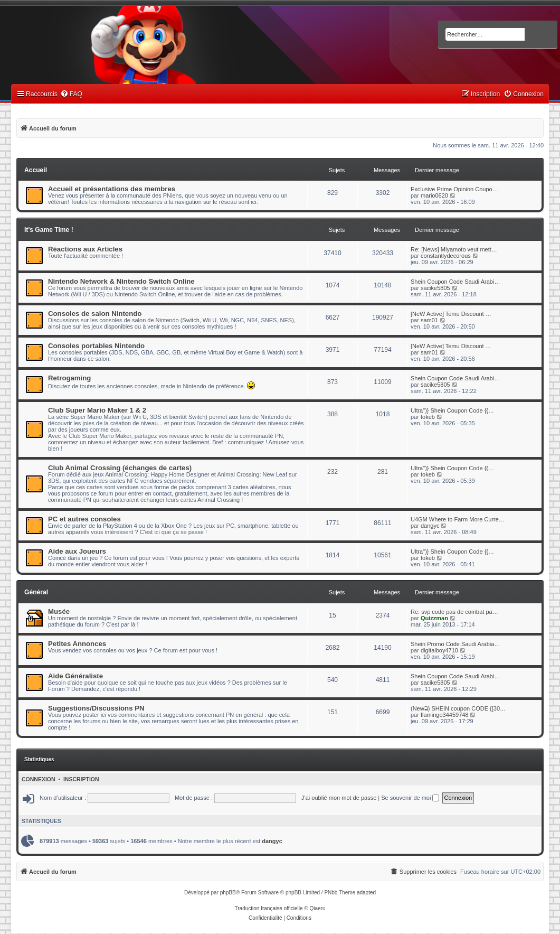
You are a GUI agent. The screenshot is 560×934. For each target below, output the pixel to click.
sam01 (429, 320)
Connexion (38, 779)
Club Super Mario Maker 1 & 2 (97, 410)
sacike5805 (435, 288)
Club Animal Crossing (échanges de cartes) (120, 468)
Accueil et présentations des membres (111, 189)
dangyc (430, 525)
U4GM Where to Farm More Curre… (458, 519)
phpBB (228, 892)
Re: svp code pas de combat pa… (454, 612)
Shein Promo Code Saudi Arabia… (455, 644)
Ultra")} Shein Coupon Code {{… (452, 410)
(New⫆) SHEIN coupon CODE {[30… (458, 708)
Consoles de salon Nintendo (94, 313)
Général (36, 592)
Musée (59, 611)
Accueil (35, 170)
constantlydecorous (446, 256)
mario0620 (434, 195)
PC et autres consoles (84, 519)
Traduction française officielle (269, 908)
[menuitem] (71, 94)
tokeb (428, 417)
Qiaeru (317, 908)
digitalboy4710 (439, 650)
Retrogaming (69, 378)
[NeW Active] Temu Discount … (451, 314)
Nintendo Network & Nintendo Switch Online (121, 281)
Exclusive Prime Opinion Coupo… (454, 189)
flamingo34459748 (445, 715)
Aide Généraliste (75, 676)
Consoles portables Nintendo (96, 346)
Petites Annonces (77, 644)
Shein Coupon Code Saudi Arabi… (455, 281)
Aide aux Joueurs (77, 551)
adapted (366, 892)
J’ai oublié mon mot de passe (338, 798)
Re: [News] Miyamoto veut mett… (454, 249)
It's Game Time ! (48, 230)
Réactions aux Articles (85, 249)
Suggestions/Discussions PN (96, 708)
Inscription (81, 779)
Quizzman (434, 618)
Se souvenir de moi (410, 798)
